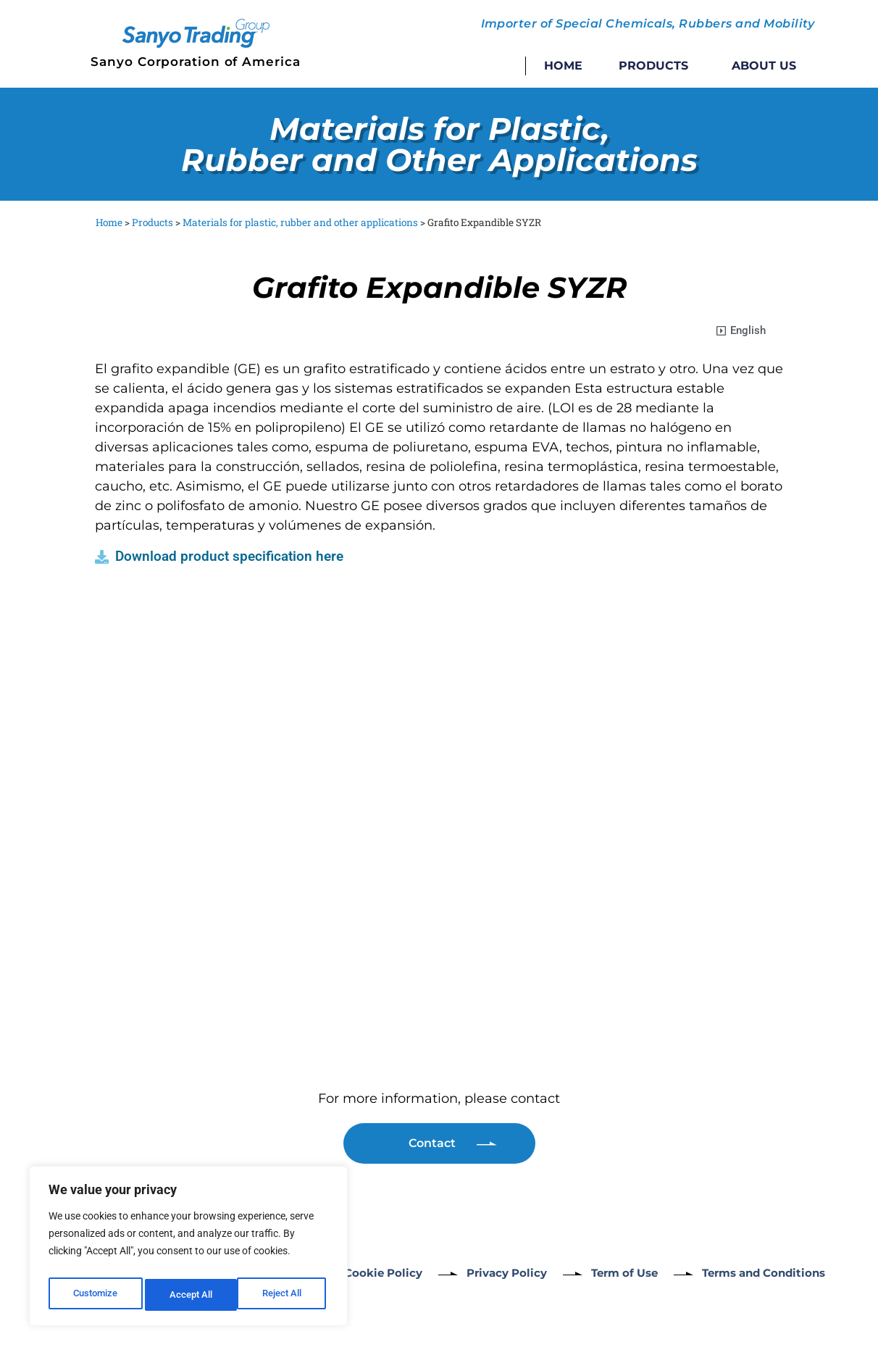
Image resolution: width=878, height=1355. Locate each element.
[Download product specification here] (102, 557)
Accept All (284, 1295)
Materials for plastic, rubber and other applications (300, 222)
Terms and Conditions (802, 1273)
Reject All (190, 1295)
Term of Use (648, 1273)
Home (563, 65)
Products (657, 66)
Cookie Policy (385, 1273)
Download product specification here (229, 556)
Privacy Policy (519, 1273)
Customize (95, 1295)
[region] (188, 1250)
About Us (764, 65)
